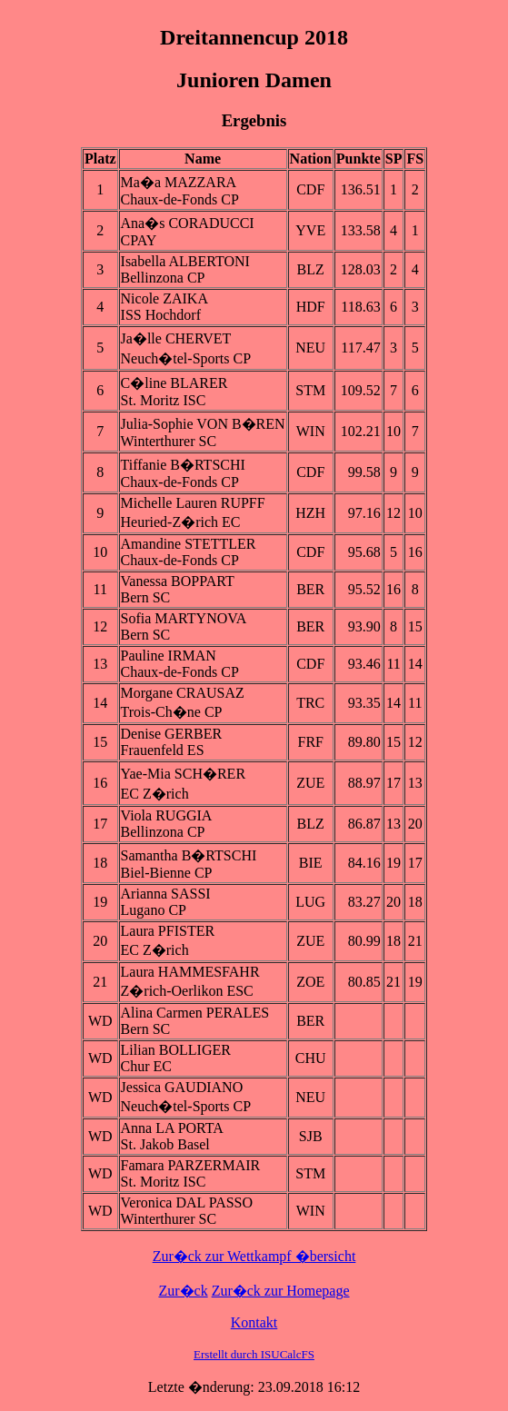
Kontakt (254, 1322)
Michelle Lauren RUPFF (193, 503)
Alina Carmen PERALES (195, 1012)
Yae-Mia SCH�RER (183, 773)
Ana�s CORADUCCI (187, 223)
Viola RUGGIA (167, 815)
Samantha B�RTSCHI (189, 855)
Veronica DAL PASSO (187, 1202)
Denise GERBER (172, 733)
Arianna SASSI (166, 893)
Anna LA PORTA (172, 1128)
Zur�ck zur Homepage (281, 1290)
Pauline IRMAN (168, 655)
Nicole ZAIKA (164, 298)
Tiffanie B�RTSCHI (183, 464)
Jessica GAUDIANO (182, 1087)
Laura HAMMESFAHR (190, 971)
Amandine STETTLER (188, 543)
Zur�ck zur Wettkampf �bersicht (254, 1256)
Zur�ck (182, 1290)
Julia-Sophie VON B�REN (203, 424)
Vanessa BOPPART (177, 581)
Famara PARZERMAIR (191, 1165)
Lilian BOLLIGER (176, 1050)
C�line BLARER (174, 383)
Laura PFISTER (168, 931)
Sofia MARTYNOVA (184, 618)
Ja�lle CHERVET (176, 338)
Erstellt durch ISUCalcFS (254, 1354)
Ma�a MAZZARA (179, 182)
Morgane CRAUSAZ (182, 693)
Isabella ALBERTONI (185, 261)
